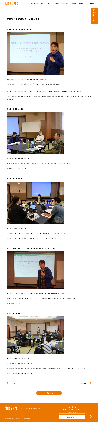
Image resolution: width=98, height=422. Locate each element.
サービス (48, 3)
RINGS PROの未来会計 (37, 3)
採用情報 (92, 3)
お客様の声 (56, 3)
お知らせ (74, 3)
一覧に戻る (49, 393)
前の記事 (14, 383)
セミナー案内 (65, 3)
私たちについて (83, 3)
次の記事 (83, 383)
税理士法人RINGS (75, 417)
